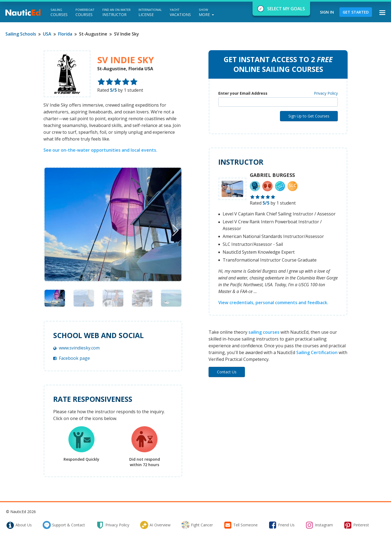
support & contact (64, 525)
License (150, 12)
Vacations (180, 12)
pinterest (356, 525)
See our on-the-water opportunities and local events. (100, 150)
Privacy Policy (326, 93)
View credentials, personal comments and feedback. (273, 303)
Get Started (356, 12)
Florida (65, 34)
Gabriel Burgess (272, 175)
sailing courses (263, 332)
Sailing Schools (20, 34)
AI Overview (155, 525)
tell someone (241, 525)
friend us (282, 525)
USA (47, 34)
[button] (175, 230)
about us (19, 525)
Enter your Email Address (242, 93)
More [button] (206, 12)
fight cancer (197, 525)
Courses (59, 12)
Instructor (116, 12)
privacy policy (112, 525)
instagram (319, 525)
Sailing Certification (317, 352)
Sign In (327, 12)
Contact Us (227, 371)
